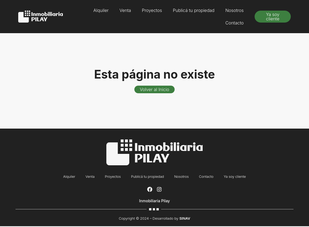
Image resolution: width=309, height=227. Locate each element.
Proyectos (152, 10)
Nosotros (234, 10)
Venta (125, 10)
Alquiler (101, 10)
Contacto (234, 23)
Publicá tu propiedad (193, 10)
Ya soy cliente (238, 177)
